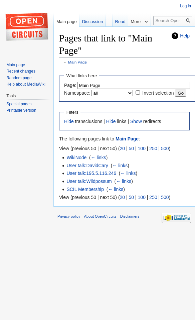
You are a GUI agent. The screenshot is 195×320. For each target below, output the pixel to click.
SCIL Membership (85, 189)
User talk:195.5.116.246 (91, 173)
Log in (185, 6)
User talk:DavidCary (87, 165)
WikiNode (76, 157)
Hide (69, 121)
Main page (66, 21)
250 (153, 148)
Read (117, 21)
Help (185, 35)
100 (142, 148)
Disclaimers (130, 216)
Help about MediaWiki (25, 84)
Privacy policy (68, 216)
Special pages (18, 104)
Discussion (92, 21)
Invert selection (158, 93)
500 (165, 148)
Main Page (77, 62)
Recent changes (20, 71)
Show (136, 121)
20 (122, 148)
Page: (70, 85)
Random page (18, 78)
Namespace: (77, 93)
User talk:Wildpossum (89, 181)
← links (98, 157)
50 (131, 148)
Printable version (21, 110)
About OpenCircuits (100, 216)
